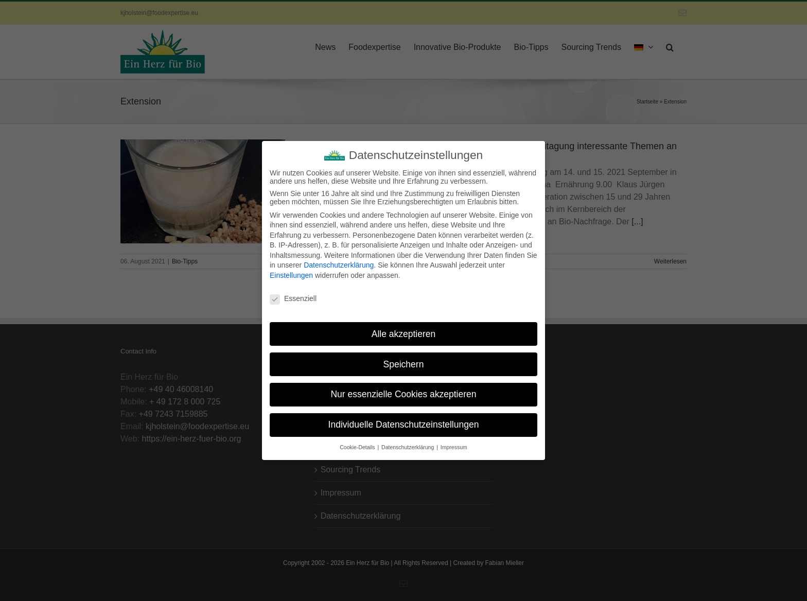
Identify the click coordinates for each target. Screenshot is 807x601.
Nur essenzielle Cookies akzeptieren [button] (403, 391)
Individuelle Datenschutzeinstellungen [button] (403, 421)
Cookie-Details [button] (358, 444)
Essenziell (293, 295)
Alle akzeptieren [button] (404, 330)
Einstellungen (291, 272)
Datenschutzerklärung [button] (408, 444)
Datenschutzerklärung (339, 262)
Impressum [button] (454, 444)
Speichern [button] (403, 361)
